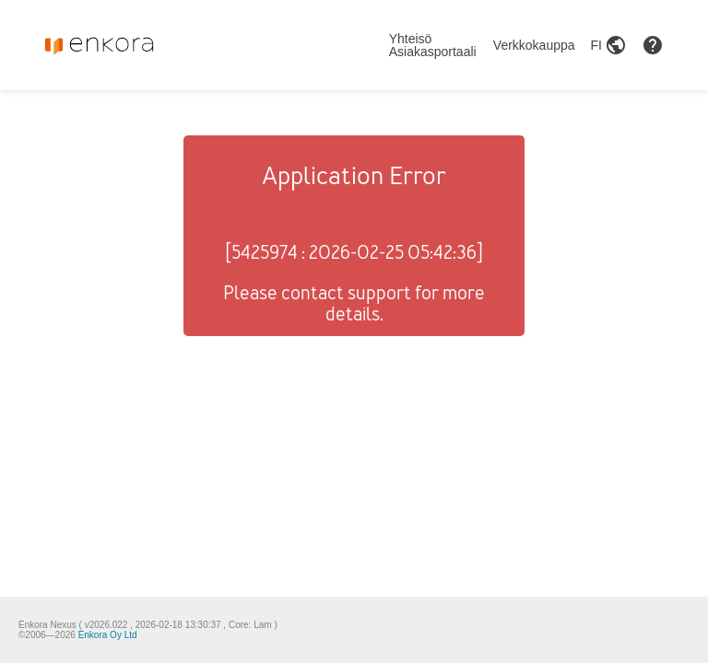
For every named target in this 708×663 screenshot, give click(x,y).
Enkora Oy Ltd (107, 635)
